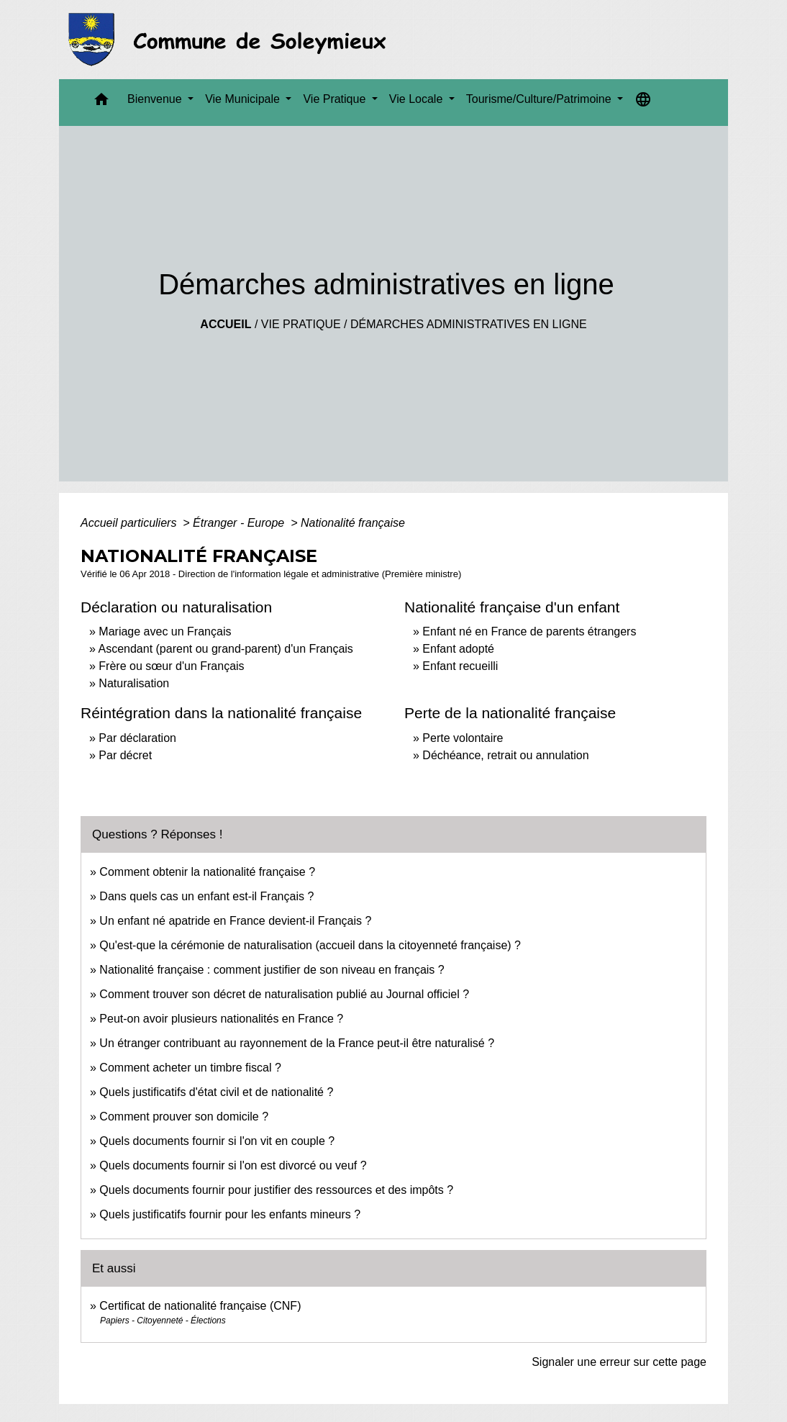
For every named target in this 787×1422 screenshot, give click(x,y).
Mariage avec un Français (165, 631)
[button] (101, 102)
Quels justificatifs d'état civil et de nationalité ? (216, 1092)
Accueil (225, 324)
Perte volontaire (462, 738)
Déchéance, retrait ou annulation (505, 755)
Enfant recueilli (460, 666)
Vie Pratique (301, 324)
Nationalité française (353, 523)
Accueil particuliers (130, 523)
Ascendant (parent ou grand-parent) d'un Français (225, 649)
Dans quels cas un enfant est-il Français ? (206, 896)
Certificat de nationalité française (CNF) (200, 1306)
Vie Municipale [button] (244, 99)
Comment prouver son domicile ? (183, 1116)
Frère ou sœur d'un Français (171, 666)
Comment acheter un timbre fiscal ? (190, 1067)
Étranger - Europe (240, 523)
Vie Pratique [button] (335, 99)
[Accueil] (231, 39)
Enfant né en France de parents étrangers (529, 631)
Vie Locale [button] (417, 99)
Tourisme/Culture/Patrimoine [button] (540, 99)
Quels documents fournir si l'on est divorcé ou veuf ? (232, 1165)
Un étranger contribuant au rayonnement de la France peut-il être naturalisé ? (296, 1043)
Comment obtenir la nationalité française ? (207, 872)
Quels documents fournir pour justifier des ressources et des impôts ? (276, 1190)
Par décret (125, 755)
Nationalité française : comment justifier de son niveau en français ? (271, 970)
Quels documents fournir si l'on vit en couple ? (217, 1141)
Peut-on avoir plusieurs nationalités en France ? (221, 1019)
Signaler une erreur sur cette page (619, 1362)
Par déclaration (137, 738)
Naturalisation (134, 683)
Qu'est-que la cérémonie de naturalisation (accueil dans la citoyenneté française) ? (310, 945)
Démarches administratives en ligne (468, 324)
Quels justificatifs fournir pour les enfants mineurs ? (229, 1214)
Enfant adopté (458, 649)
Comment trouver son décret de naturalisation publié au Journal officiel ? (284, 994)
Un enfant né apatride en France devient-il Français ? (235, 921)
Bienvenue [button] (156, 99)
